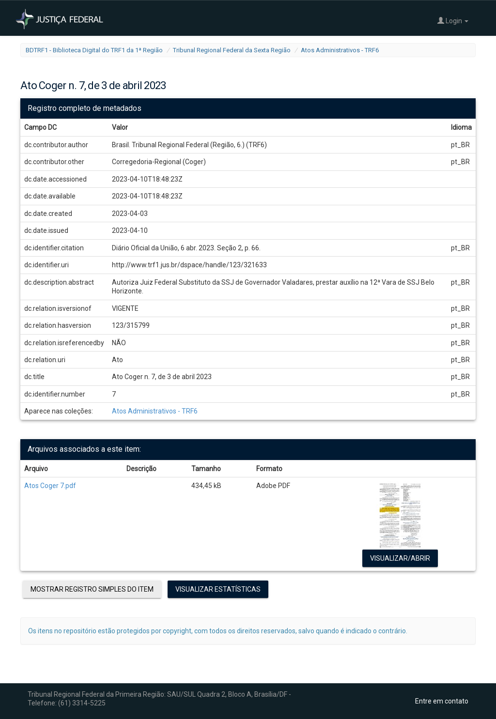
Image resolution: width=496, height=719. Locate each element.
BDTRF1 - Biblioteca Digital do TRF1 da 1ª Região (94, 50)
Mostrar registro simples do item (92, 589)
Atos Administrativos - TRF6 (340, 50)
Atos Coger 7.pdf (50, 486)
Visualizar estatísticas (218, 589)
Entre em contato (441, 701)
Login (452, 20)
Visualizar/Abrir (400, 558)
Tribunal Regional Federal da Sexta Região (232, 50)
